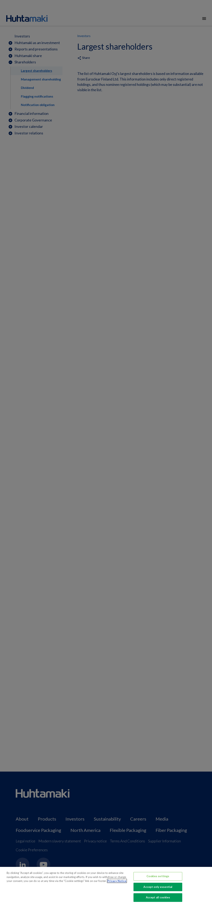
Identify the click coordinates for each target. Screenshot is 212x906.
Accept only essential (157, 887)
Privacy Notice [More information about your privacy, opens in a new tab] (116, 881)
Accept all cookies (158, 897)
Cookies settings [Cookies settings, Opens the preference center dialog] (157, 876)
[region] (106, 886)
